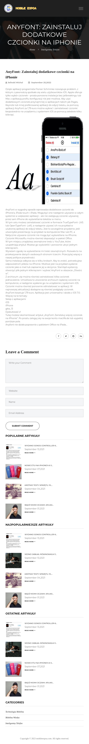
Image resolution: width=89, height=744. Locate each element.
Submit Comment (22, 425)
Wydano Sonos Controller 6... (41, 445)
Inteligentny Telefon (50, 49)
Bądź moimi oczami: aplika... (39, 505)
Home (32, 49)
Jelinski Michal (14, 82)
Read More (30, 453)
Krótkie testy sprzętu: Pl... (39, 485)
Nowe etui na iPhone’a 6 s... (39, 465)
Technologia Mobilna (15, 712)
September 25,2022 (39, 82)
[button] (82, 8)
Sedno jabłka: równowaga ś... (41, 554)
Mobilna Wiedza (12, 717)
